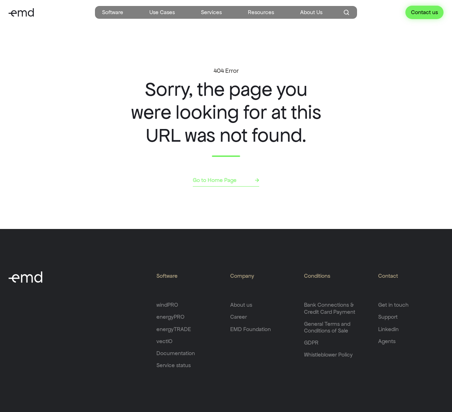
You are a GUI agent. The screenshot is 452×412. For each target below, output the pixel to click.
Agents (387, 341)
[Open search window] (346, 12)
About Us (311, 12)
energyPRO (170, 316)
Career (238, 316)
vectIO (164, 341)
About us (241, 304)
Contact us (424, 12)
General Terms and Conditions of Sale (327, 327)
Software (112, 12)
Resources (261, 12)
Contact (388, 275)
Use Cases (162, 12)
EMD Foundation (250, 329)
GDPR (311, 342)
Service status (173, 365)
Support (388, 316)
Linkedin (388, 329)
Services (211, 12)
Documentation (175, 353)
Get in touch (393, 304)
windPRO (167, 304)
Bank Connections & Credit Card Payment (329, 308)
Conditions (317, 275)
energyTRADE (173, 329)
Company (242, 275)
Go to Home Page (215, 180)
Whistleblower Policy (328, 354)
